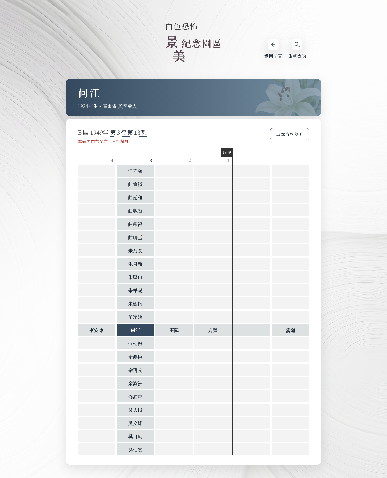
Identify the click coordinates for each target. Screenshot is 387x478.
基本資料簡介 (290, 134)
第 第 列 (128, 132)
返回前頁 (273, 49)
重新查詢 (297, 49)
